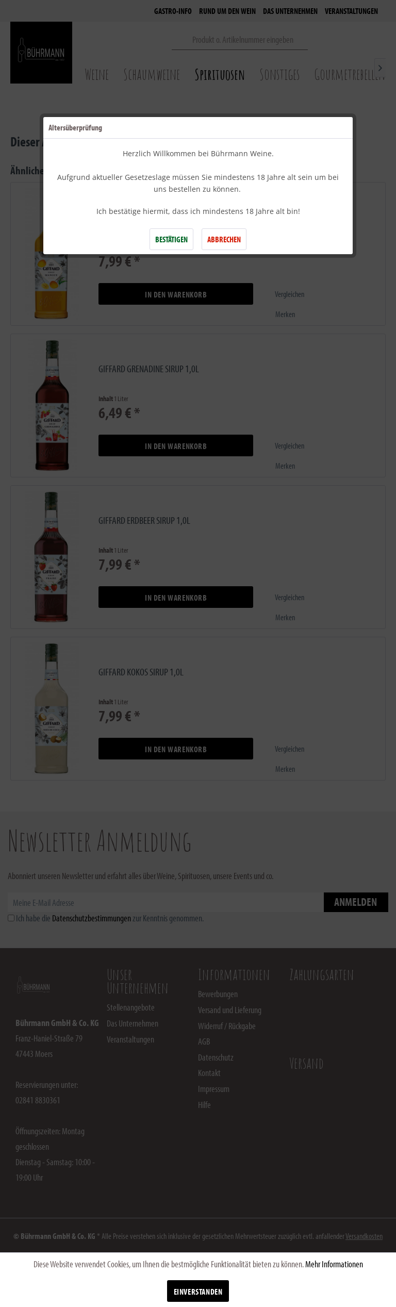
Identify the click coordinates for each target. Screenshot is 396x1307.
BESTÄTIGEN (171, 239)
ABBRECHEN (224, 239)
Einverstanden (198, 1291)
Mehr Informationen (334, 1264)
